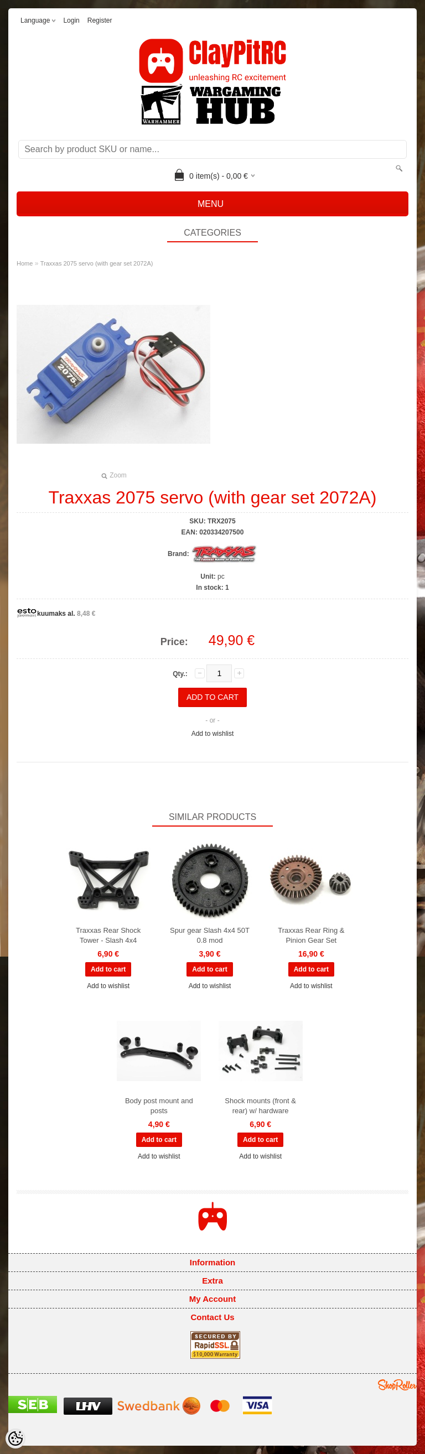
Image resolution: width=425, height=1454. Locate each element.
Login (71, 20)
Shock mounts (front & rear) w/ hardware (260, 1106)
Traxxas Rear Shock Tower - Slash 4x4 (108, 935)
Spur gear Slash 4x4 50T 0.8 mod (210, 935)
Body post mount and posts (159, 1106)
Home (25, 263)
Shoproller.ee (397, 1384)
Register (99, 20)
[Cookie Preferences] (15, 1438)
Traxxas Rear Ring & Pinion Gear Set (311, 935)
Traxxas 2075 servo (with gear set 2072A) (96, 263)
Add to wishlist (212, 734)
